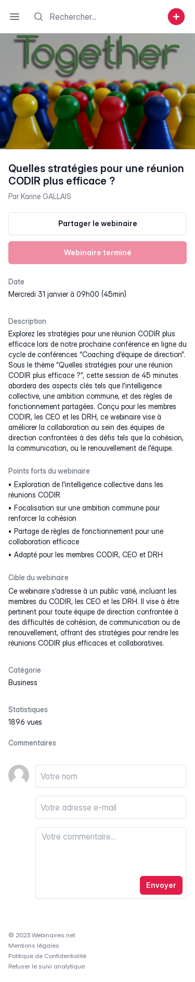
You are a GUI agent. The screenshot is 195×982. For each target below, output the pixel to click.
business (22, 682)
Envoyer (161, 885)
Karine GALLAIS (46, 196)
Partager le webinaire (97, 223)
